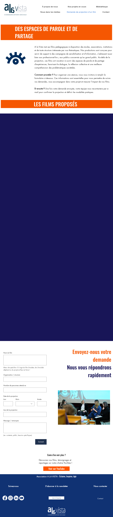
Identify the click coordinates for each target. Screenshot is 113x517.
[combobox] (25, 403)
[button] (50, 6)
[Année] (41, 403)
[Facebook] (5, 498)
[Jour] (7, 403)
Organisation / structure (11, 375)
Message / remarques (11, 421)
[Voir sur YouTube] (56, 468)
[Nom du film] (25, 360)
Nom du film (7, 353)
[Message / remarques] (25, 428)
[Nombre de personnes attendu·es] (24, 390)
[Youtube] (21, 498)
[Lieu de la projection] (24, 414)
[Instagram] (10, 498)
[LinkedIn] (16, 498)
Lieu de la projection (10, 410)
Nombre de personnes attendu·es (14, 385)
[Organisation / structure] (24, 379)
